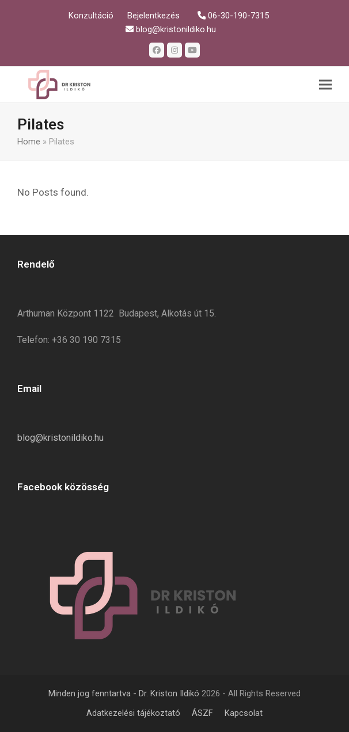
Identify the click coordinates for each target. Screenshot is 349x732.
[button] (325, 84)
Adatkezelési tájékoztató (133, 713)
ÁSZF (202, 713)
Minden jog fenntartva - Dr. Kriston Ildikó (123, 693)
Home (28, 141)
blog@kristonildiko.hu (60, 437)
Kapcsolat (244, 713)
